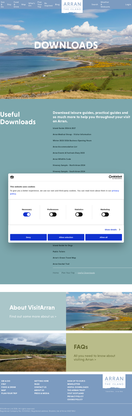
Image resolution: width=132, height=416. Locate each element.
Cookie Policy (75, 399)
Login (128, 4)
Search (95, 4)
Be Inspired (48, 4)
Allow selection (66, 237)
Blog (57, 4)
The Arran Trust (76, 390)
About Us (39, 390)
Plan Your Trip (40, 4)
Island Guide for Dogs (63, 245)
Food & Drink (16, 4)
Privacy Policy (75, 396)
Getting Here (41, 381)
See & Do (2, 4)
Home (56, 273)
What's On (31, 4)
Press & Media (41, 393)
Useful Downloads (78, 387)
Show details (111, 229)
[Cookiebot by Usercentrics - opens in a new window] (110, 177)
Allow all (104, 237)
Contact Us (40, 387)
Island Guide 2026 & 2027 (64, 128)
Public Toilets (59, 251)
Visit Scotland (75, 393)
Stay (9, 4)
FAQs (37, 384)
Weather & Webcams (105, 4)
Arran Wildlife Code (62, 159)
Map (23, 4)
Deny (28, 237)
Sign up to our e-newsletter (76, 382)
